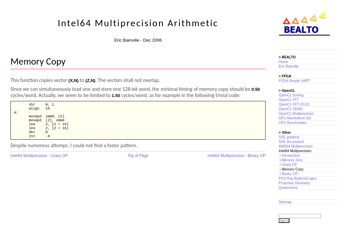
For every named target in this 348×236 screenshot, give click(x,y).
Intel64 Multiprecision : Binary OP (237, 161)
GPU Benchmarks (292, 123)
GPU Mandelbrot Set (295, 118)
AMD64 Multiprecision (296, 146)
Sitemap (285, 202)
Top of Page (138, 161)
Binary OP (290, 174)
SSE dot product (291, 142)
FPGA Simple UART (294, 81)
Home (283, 62)
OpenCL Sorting (291, 95)
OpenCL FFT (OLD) (294, 104)
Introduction (291, 155)
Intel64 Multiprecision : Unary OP (39, 161)
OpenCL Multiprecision (296, 113)
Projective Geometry (294, 183)
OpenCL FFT (289, 100)
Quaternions (288, 187)
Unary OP (289, 165)
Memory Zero (292, 160)
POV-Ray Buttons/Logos (298, 178)
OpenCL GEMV (291, 109)
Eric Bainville (289, 66)
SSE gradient (289, 137)
